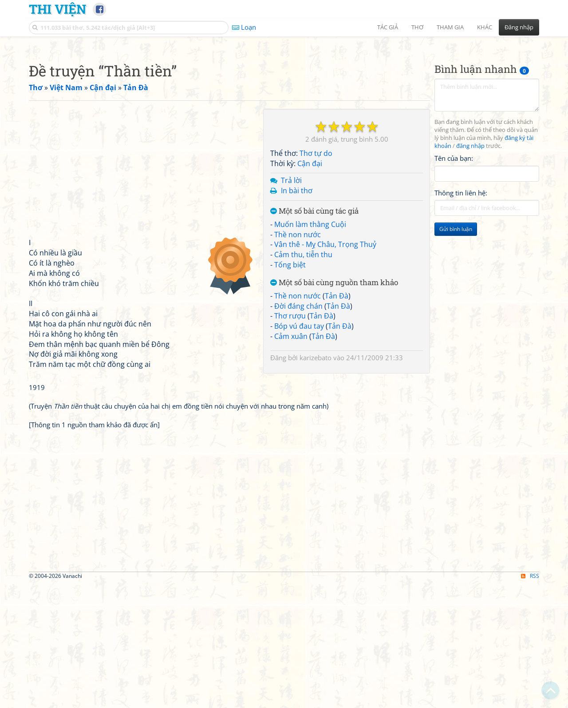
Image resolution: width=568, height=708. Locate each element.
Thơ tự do (316, 277)
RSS (530, 700)
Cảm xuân (291, 460)
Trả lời (291, 305)
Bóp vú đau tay (299, 450)
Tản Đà (336, 420)
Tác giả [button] (387, 27)
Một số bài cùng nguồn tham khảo (334, 407)
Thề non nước (297, 359)
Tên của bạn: (453, 282)
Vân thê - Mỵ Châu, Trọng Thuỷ (325, 369)
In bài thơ (296, 315)
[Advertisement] (284, 104)
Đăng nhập (519, 27)
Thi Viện (57, 8)
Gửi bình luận (455, 353)
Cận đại (309, 288)
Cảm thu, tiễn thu (303, 379)
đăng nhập (470, 270)
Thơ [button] (417, 27)
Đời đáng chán (298, 430)
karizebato (315, 481)
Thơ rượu (290, 440)
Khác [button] (484, 27)
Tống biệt (290, 389)
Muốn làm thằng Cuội (310, 349)
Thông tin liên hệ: (460, 317)
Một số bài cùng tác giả (314, 335)
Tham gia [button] (450, 27)
